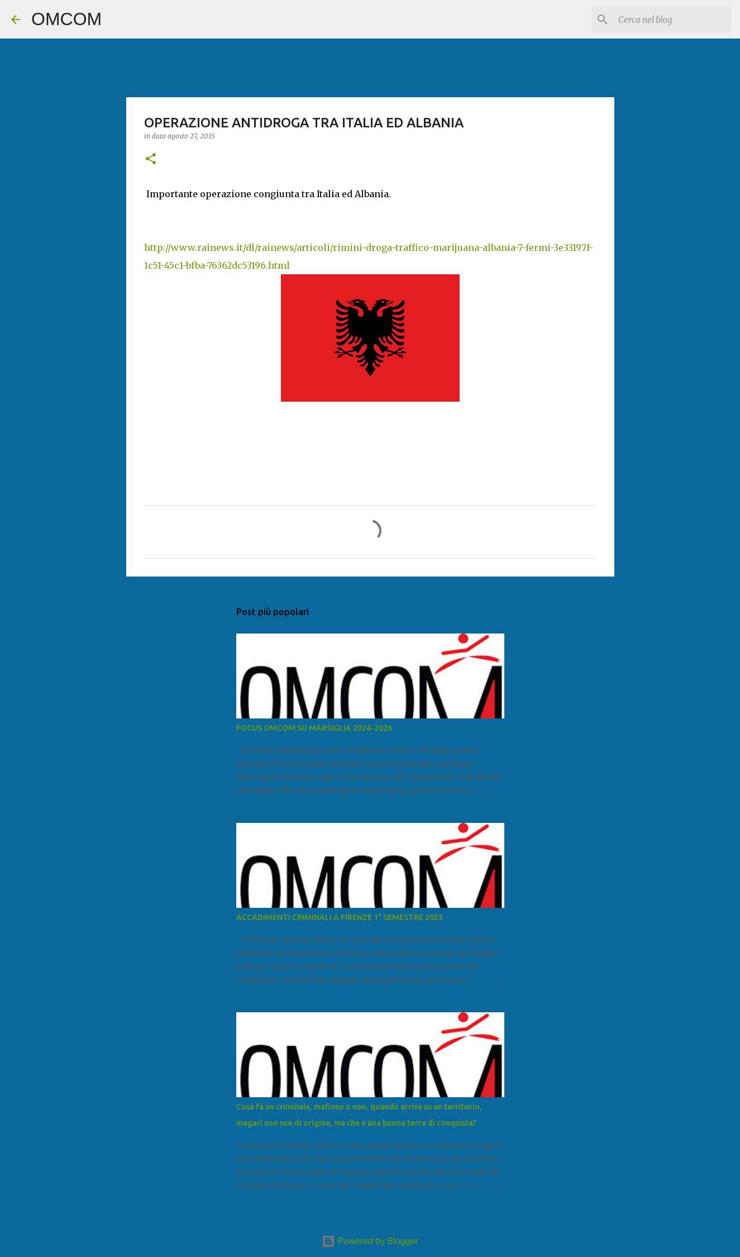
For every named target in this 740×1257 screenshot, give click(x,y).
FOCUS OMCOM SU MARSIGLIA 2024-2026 (314, 727)
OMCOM (66, 19)
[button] (150, 159)
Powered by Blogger (370, 1241)
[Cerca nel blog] (672, 19)
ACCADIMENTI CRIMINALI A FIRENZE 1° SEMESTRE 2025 (339, 917)
